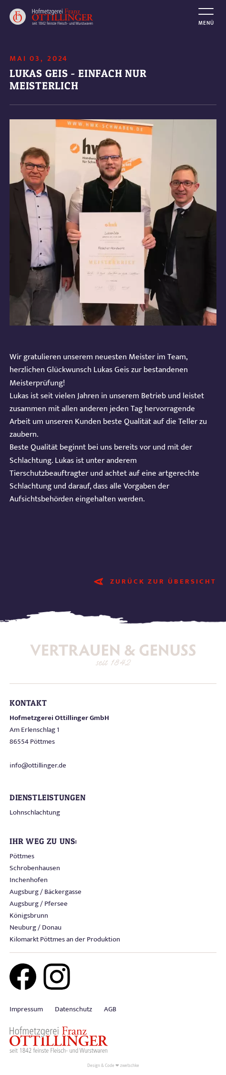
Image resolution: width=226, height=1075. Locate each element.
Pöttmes (22, 856)
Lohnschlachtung (35, 812)
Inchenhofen (29, 880)
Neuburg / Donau (36, 927)
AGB (110, 1009)
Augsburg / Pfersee (39, 904)
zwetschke (129, 1065)
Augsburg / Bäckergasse (46, 892)
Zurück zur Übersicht (163, 581)
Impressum (26, 1009)
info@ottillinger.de (38, 765)
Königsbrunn (29, 915)
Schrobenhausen (35, 868)
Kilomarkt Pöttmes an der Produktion (65, 939)
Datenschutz (73, 1009)
